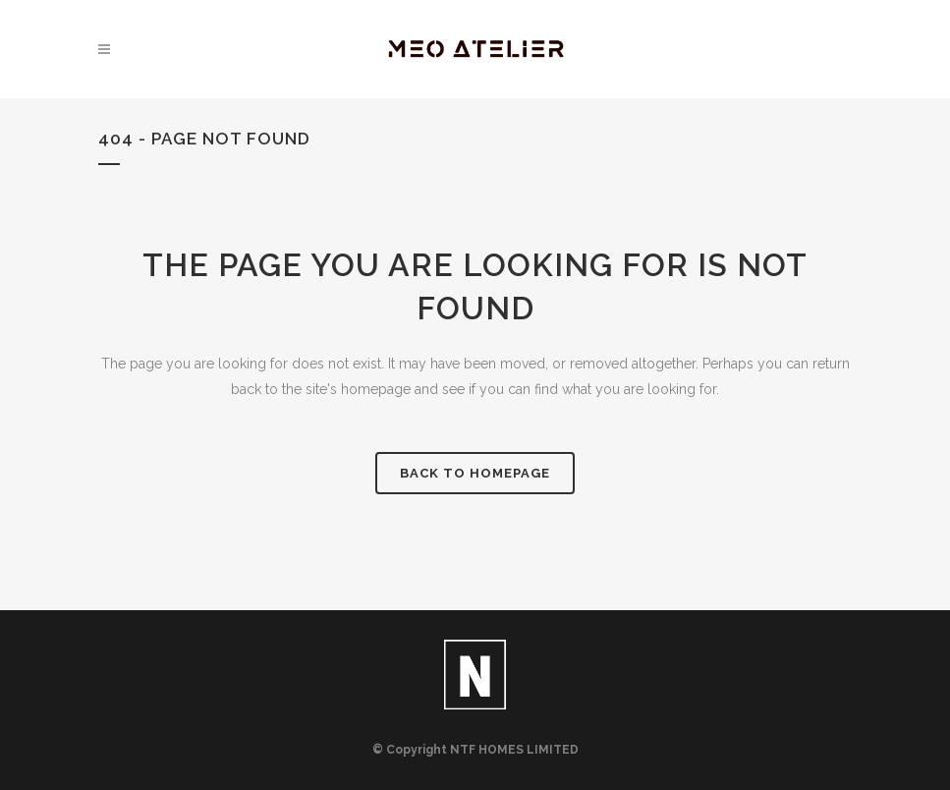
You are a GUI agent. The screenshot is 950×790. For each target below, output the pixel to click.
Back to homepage (475, 473)
